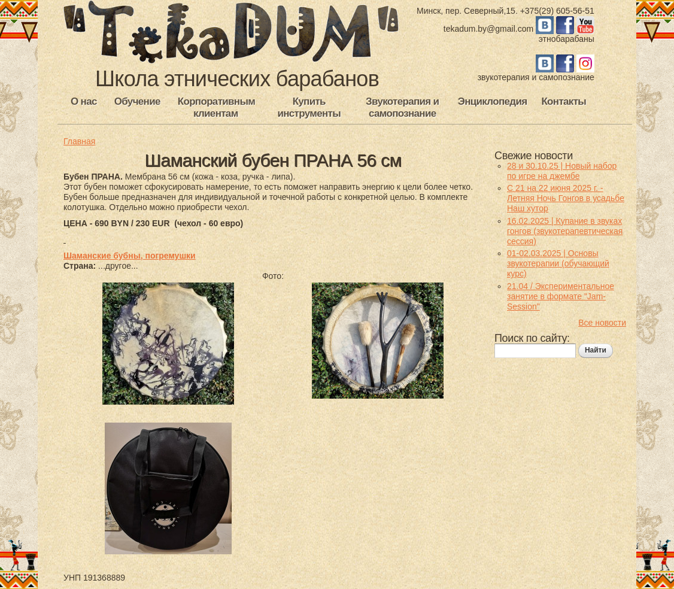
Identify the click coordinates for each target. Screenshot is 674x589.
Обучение (137, 101)
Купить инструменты (309, 107)
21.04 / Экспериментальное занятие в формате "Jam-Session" (560, 296)
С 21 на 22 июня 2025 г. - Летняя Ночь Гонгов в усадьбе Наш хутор (565, 198)
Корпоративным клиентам (216, 107)
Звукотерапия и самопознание (402, 107)
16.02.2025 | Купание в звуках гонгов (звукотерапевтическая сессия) (565, 231)
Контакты (563, 101)
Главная (79, 141)
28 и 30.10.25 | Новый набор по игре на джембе (562, 171)
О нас (84, 101)
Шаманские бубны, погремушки (129, 255)
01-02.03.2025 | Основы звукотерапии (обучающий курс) (558, 263)
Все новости (602, 322)
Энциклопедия (492, 101)
